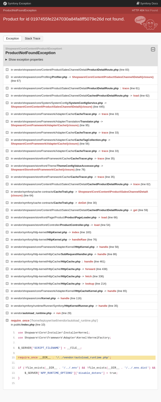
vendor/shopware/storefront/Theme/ (57, 165)
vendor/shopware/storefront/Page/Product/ (55, 217)
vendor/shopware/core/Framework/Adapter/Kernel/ (54, 246)
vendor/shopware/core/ (35, 298)
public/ (24, 324)
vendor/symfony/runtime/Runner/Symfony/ (54, 305)
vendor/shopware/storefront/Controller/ (52, 224)
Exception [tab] (12, 38)
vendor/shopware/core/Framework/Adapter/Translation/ (57, 121)
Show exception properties (26, 59)
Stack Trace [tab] (32, 38)
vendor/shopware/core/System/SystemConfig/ (59, 102)
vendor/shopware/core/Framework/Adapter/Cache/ (56, 114)
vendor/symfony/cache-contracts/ (44, 191)
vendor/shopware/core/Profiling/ (41, 77)
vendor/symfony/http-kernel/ (41, 232)
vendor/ (33, 313)
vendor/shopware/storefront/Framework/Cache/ (53, 158)
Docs (147, 3)
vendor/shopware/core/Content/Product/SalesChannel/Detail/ (66, 69)
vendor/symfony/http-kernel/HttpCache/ (53, 254)
